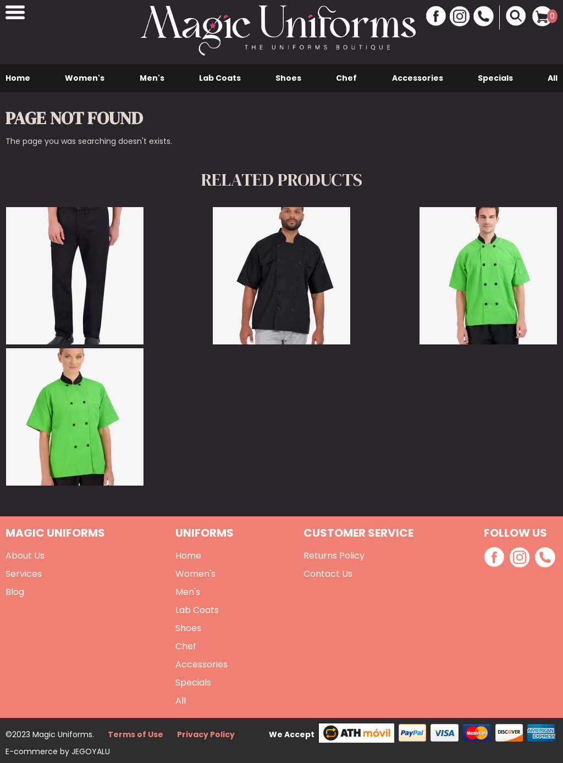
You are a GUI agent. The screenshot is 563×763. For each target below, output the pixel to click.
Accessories (417, 78)
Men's (152, 78)
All (553, 78)
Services (23, 573)
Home (17, 78)
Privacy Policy (206, 734)
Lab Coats (220, 78)
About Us (25, 555)
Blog (14, 592)
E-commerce (32, 751)
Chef (346, 78)
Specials (495, 78)
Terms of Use (135, 734)
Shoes (288, 78)
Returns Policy (334, 555)
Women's (84, 78)
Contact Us (327, 573)
